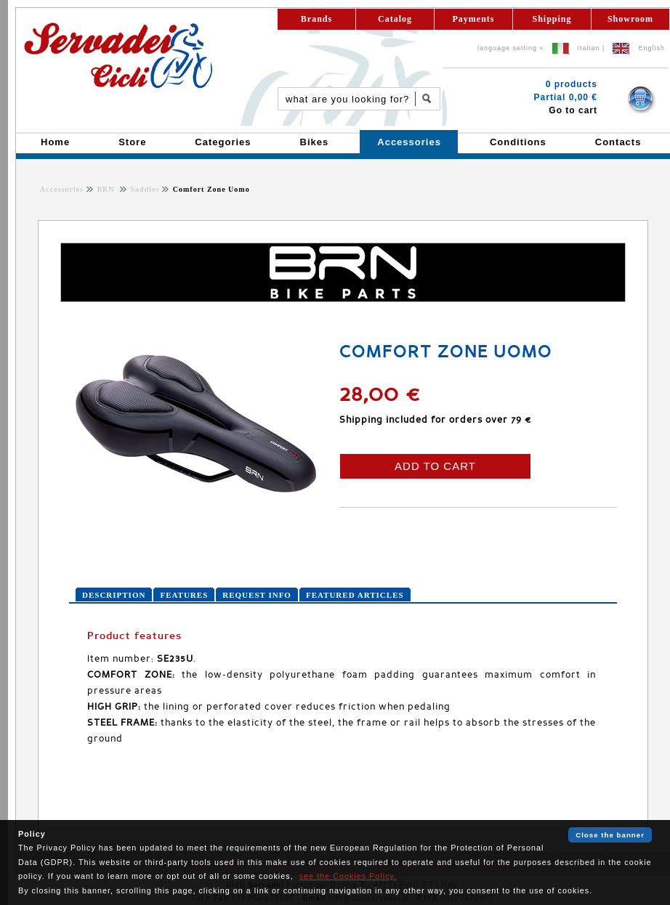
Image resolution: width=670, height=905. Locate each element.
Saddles (143, 189)
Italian (589, 48)
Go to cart (573, 110)
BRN (107, 189)
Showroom (630, 19)
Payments (474, 19)
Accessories (62, 189)
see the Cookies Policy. (348, 876)
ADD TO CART (435, 466)
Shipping (551, 19)
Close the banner (610, 835)
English (651, 48)
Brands (316, 19)
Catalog (395, 19)
